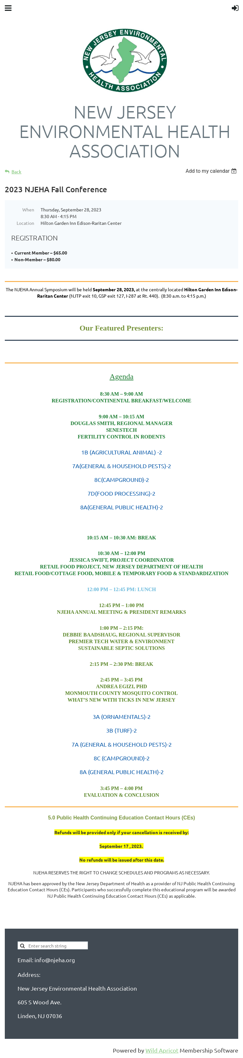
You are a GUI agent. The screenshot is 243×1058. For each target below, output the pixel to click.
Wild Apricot (161, 1050)
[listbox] (211, 171)
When (28, 209)
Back (16, 172)
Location (25, 223)
